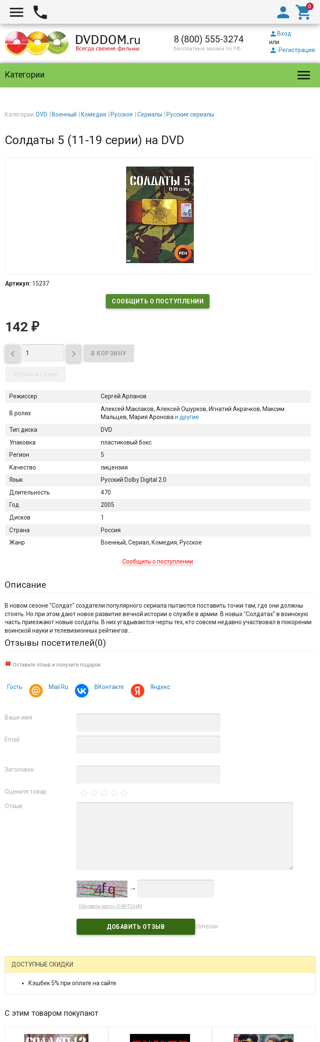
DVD (41, 114)
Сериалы (149, 114)
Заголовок (19, 769)
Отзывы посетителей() (55, 643)
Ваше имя (18, 717)
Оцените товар (26, 791)
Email (12, 739)
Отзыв (13, 806)
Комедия (93, 114)
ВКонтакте (108, 688)
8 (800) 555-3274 (208, 39)
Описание (25, 585)
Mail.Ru (57, 688)
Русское (121, 114)
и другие (186, 417)
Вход (280, 33)
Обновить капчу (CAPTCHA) (110, 906)
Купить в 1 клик (36, 374)
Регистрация (292, 50)
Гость (14, 687)
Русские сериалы (190, 114)
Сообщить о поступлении (158, 301)
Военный (64, 114)
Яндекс (159, 688)
